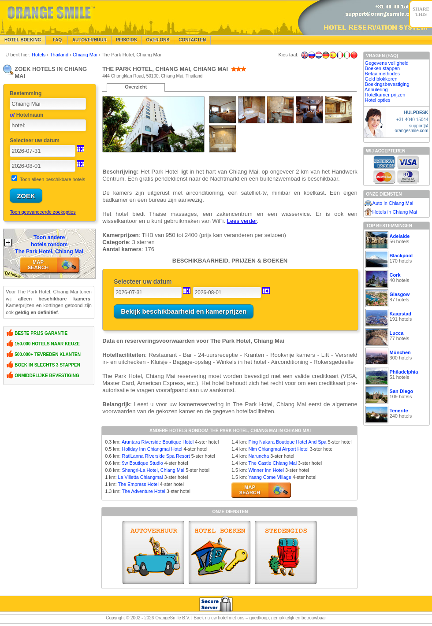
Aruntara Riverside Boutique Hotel (158, 441)
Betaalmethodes (382, 73)
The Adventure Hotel (143, 491)
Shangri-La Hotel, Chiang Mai (153, 470)
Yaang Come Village (269, 477)
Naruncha (258, 456)
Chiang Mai (86, 54)
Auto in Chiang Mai (392, 203)
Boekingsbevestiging (387, 84)
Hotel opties (378, 100)
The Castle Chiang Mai (272, 463)
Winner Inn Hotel (265, 470)
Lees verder (242, 221)
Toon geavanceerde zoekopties (42, 212)
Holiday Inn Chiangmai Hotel (152, 449)
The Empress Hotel (138, 484)
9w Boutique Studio (142, 463)
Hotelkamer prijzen (385, 94)
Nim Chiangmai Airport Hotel (278, 449)
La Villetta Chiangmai (140, 477)
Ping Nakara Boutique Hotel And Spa (287, 441)
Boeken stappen (382, 68)
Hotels (39, 54)
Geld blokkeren (381, 78)
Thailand (60, 54)
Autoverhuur (89, 39)
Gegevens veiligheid (387, 63)
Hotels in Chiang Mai (394, 212)
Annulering (376, 89)
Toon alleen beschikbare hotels (52, 179)
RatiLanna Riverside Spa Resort (156, 456)
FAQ (56, 39)
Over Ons (157, 39)
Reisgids (126, 39)
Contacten (192, 39)
